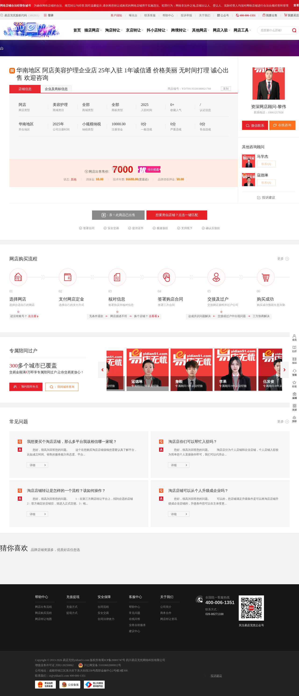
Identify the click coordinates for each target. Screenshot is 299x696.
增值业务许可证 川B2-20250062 (54, 665)
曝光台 (133, 15)
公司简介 (165, 607)
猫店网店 (93, 30)
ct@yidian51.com (59, 675)
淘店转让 (113, 30)
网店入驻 (221, 30)
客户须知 (116, 15)
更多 (280, 258)
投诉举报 (186, 15)
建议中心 (134, 631)
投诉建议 (216, 675)
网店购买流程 (43, 613)
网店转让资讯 (168, 619)
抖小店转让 (157, 30)
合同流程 (103, 607)
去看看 (153, 316)
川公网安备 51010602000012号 (99, 665)
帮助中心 (168, 15)
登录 (50, 15)
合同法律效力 (106, 619)
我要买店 (291, 15)
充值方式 (72, 607)
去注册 (32, 316)
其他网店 (200, 30)
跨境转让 (180, 30)
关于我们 (204, 15)
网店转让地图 (43, 619)
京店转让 (134, 30)
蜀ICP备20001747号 (113, 660)
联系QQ (266, 164)
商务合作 (165, 613)
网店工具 (242, 30)
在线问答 (134, 619)
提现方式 (72, 613)
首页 (77, 30)
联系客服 (150, 15)
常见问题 (134, 613)
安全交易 (103, 613)
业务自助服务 (137, 625)
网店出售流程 (43, 607)
